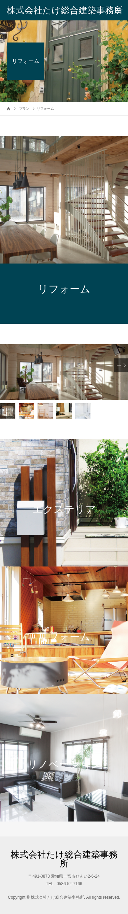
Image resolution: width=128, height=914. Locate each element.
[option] (64, 372)
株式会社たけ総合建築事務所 (65, 10)
